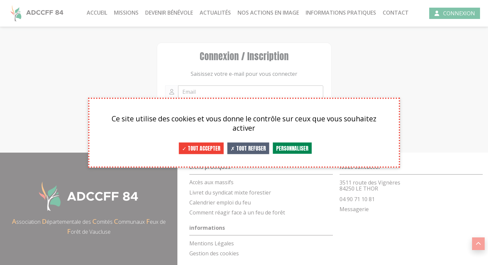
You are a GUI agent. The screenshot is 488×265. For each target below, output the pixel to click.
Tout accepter (201, 148)
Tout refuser (248, 148)
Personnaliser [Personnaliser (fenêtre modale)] (292, 148)
